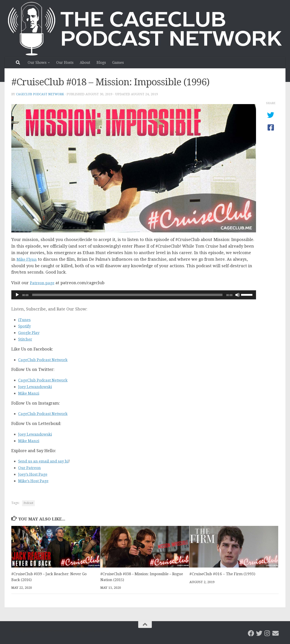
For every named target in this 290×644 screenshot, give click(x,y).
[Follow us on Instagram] (267, 633)
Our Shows (37, 62)
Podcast (28, 503)
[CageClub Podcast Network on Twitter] (259, 633)
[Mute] (237, 295)
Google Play (29, 332)
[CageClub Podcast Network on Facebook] (251, 633)
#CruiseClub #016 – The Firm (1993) (222, 574)
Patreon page (43, 282)
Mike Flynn (28, 259)
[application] (133, 294)
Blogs (101, 62)
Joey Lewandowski (37, 386)
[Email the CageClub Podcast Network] (275, 633)
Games (118, 62)
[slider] (127, 295)
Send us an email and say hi (46, 461)
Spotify (25, 326)
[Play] (17, 295)
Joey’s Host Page (34, 474)
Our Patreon (30, 467)
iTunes (25, 319)
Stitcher (26, 339)
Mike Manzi (29, 393)
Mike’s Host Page (35, 480)
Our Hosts (64, 62)
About (85, 62)
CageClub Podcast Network (41, 94)
